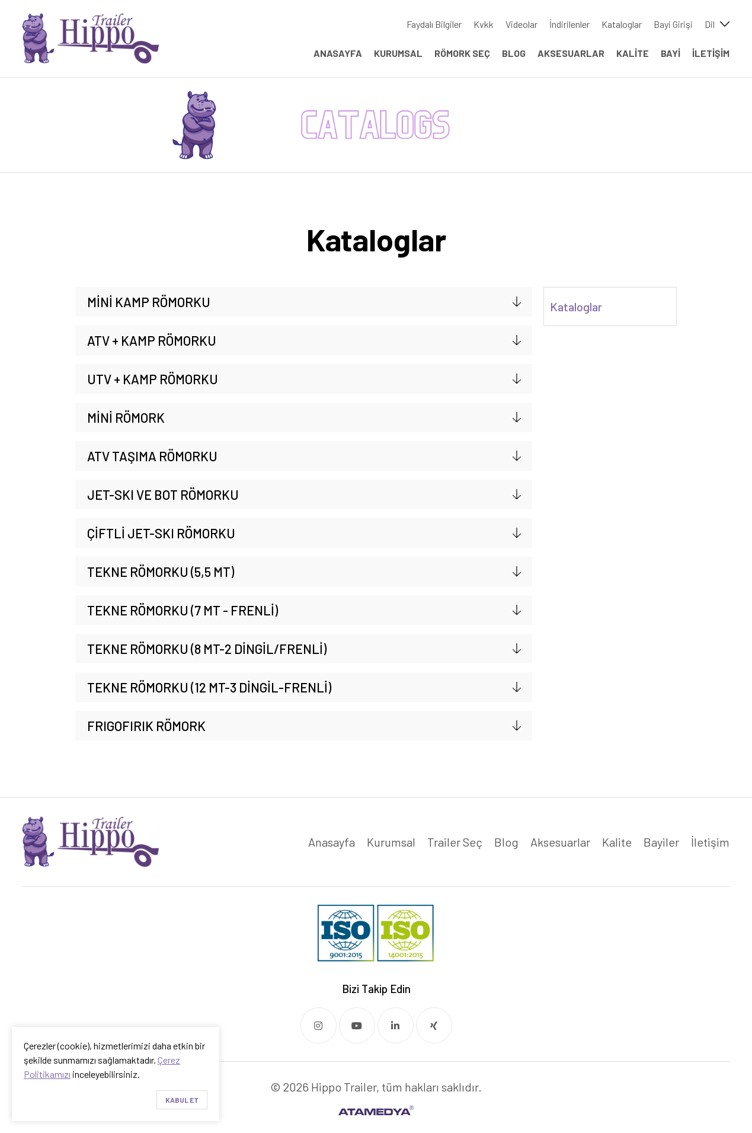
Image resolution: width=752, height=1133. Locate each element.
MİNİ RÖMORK (126, 417)
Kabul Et (182, 1100)
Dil (710, 24)
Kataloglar (621, 24)
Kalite (617, 842)
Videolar (521, 24)
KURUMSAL (398, 53)
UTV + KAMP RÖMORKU (152, 379)
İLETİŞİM (710, 53)
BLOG (514, 53)
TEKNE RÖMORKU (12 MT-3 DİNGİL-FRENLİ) (209, 687)
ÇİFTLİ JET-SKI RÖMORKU (161, 533)
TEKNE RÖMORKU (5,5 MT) (160, 571)
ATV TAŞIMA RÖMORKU (152, 456)
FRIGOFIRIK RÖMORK (146, 725)
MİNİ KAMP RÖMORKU (148, 301)
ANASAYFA (337, 53)
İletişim (710, 842)
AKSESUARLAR (570, 53)
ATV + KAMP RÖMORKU (151, 340)
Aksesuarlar (560, 842)
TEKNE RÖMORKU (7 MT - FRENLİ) (182, 610)
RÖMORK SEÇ (462, 53)
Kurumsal (391, 842)
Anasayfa (331, 842)
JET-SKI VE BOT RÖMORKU (163, 494)
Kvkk (483, 24)
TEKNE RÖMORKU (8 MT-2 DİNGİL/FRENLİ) (207, 648)
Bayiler (661, 842)
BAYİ (670, 53)
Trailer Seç (454, 842)
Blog (506, 842)
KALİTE (632, 53)
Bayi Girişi (673, 24)
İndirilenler (569, 24)
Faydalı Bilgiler (434, 24)
